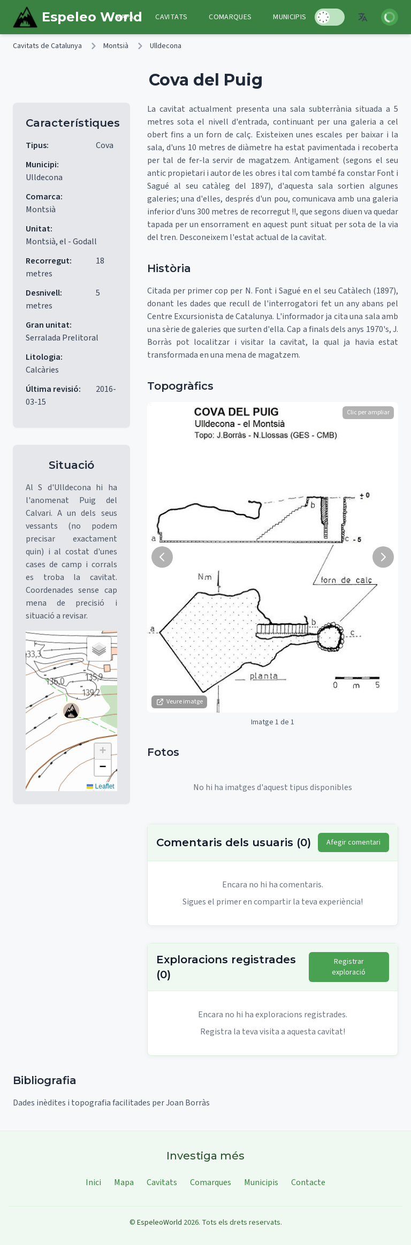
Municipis (289, 17)
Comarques (230, 17)
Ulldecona (165, 46)
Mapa (125, 17)
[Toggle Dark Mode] (330, 17)
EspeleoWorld (159, 1222)
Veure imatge (179, 701)
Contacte (308, 1182)
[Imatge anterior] (162, 557)
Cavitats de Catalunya (47, 46)
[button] (71, 711)
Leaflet (100, 786)
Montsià (115, 46)
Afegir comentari (353, 842)
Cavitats (171, 17)
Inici (93, 1182)
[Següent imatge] (383, 557)
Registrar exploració (349, 967)
